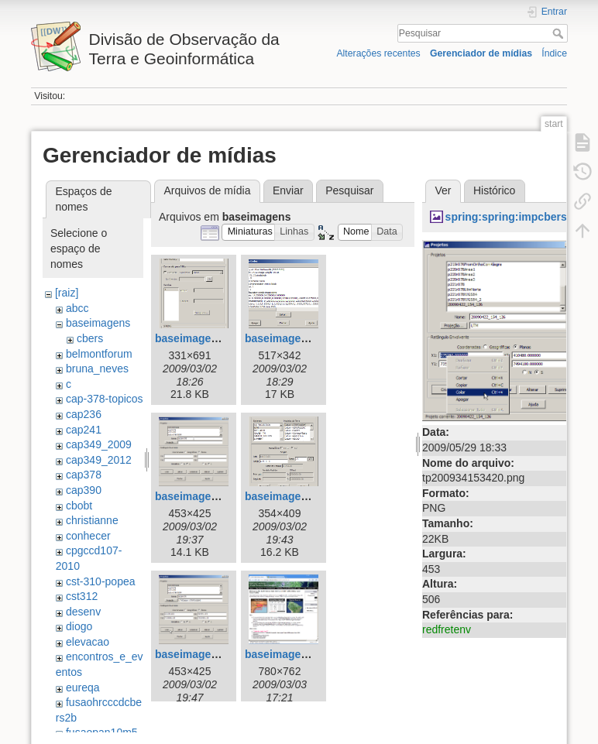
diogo (79, 626)
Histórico (494, 190)
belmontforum (99, 354)
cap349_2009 (99, 444)
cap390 (83, 490)
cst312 (82, 596)
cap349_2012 (99, 460)
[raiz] (66, 292)
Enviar (288, 190)
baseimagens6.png (293, 654)
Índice (554, 53)
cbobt (79, 505)
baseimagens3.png (204, 496)
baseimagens (98, 323)
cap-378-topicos (104, 399)
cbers (90, 338)
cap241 (83, 429)
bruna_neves (97, 368)
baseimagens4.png (293, 496)
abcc (77, 308)
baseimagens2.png (293, 338)
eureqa (83, 687)
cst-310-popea (101, 581)
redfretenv (446, 629)
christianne (92, 520)
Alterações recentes (378, 53)
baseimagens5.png (204, 654)
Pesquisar (559, 33)
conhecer (88, 536)
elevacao (87, 642)
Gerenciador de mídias (481, 53)
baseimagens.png (200, 338)
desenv (83, 611)
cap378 (83, 474)
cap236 (83, 414)
